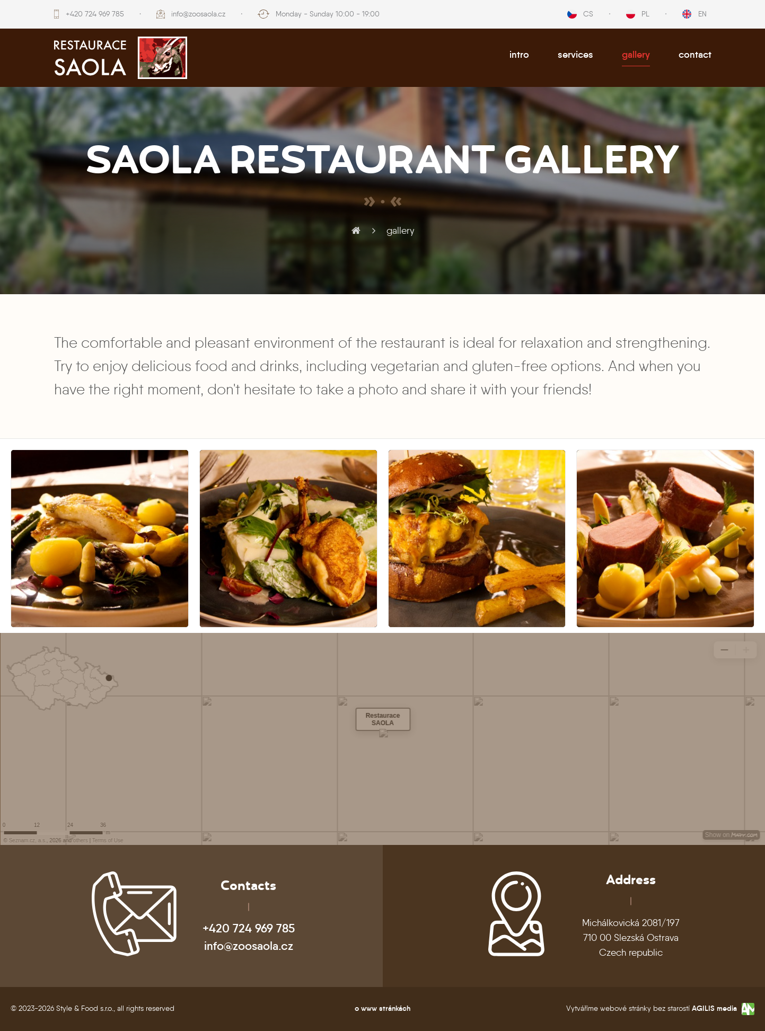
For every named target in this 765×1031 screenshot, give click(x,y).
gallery (636, 54)
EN (702, 14)
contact (695, 54)
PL (645, 14)
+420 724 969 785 (95, 14)
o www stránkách (382, 1008)
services (575, 54)
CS (588, 14)
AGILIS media (714, 1008)
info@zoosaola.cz (198, 14)
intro (519, 54)
